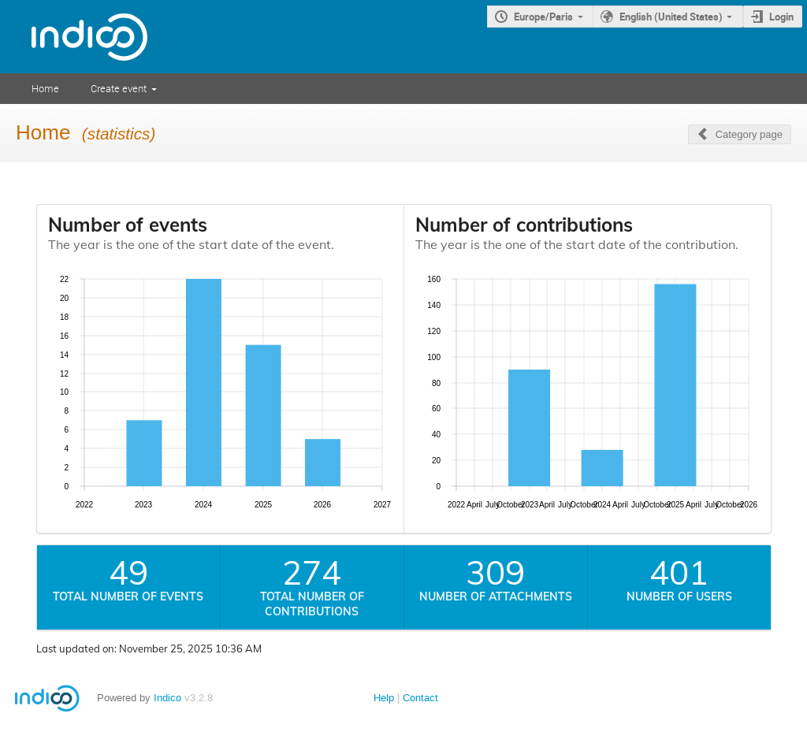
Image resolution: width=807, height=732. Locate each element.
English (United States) (671, 16)
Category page (749, 134)
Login (781, 16)
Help (384, 697)
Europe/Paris (543, 16)
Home (45, 88)
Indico (167, 697)
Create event (119, 88)
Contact (420, 697)
